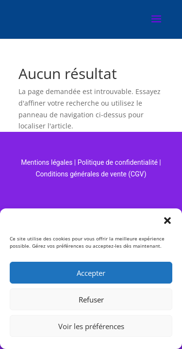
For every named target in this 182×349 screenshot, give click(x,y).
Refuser (91, 299)
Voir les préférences (91, 326)
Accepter (91, 273)
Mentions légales (46, 162)
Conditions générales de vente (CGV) (90, 174)
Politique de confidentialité (118, 162)
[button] (167, 220)
